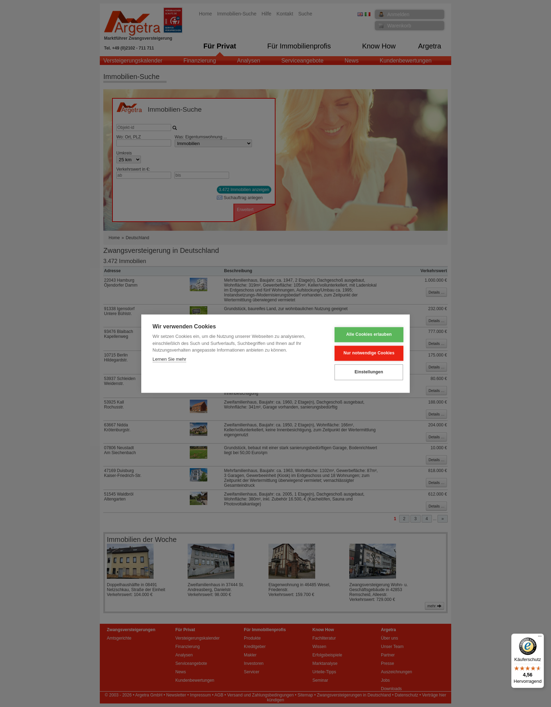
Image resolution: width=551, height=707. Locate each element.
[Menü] (540, 638)
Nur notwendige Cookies (363, 353)
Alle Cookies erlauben (364, 334)
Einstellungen (363, 372)
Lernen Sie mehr (169, 359)
